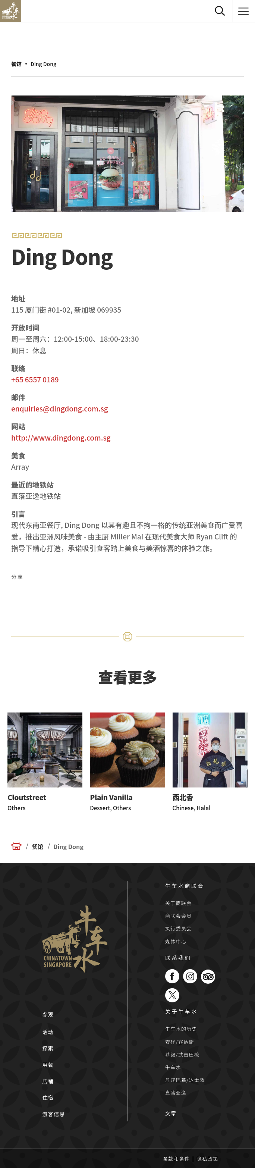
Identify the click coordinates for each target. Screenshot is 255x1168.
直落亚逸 (175, 1092)
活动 (48, 1032)
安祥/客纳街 (179, 1041)
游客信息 (53, 1114)
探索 (48, 1048)
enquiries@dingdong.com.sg (59, 408)
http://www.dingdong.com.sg (61, 437)
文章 (171, 1113)
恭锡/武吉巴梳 (182, 1054)
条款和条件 (176, 1158)
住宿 (48, 1097)
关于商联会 (178, 902)
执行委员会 (178, 928)
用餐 (48, 1064)
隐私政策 (207, 1158)
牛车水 (173, 1067)
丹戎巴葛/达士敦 (185, 1079)
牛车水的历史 (181, 1028)
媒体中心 (175, 941)
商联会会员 (178, 915)
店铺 (48, 1081)
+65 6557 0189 (35, 379)
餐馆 (16, 64)
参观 (48, 1014)
